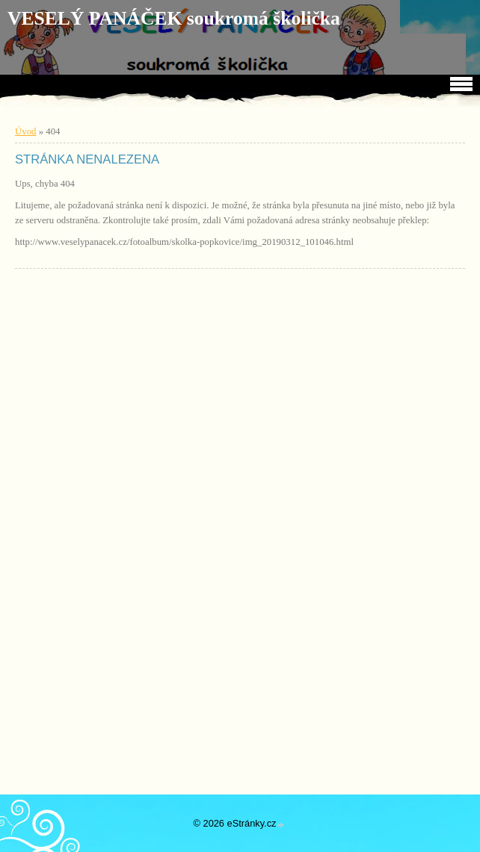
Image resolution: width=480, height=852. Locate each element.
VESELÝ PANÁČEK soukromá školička (173, 18)
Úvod (25, 131)
